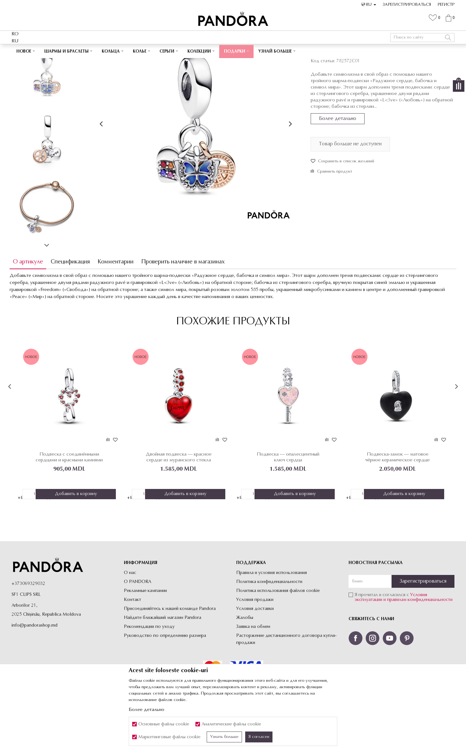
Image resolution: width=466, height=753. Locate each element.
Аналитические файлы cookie (231, 724)
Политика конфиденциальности (269, 626)
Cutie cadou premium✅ (210, 50)
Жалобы (244, 662)
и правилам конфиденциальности (418, 644)
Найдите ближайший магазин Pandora (162, 662)
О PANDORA (137, 626)
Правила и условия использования (271, 617)
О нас (130, 617)
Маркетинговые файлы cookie (169, 737)
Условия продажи (254, 644)
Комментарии (117, 307)
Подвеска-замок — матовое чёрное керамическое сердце (396, 501)
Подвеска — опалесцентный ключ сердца (287, 501)
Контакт (132, 644)
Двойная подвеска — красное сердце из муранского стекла (179, 501)
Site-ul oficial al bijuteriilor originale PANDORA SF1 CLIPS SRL (62, 63)
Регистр (446, 5)
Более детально (337, 163)
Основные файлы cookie (163, 724)
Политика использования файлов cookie (278, 635)
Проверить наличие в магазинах (185, 307)
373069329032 (29, 628)
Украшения (126, 63)
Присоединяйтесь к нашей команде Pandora (170, 653)
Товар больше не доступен (349, 189)
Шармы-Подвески (180, 63)
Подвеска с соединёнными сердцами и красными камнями (70, 501)
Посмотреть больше (262, 50)
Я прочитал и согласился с (404, 641)
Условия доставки (255, 653)
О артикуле (30, 307)
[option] (233, 51)
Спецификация (72, 307)
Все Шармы (150, 63)
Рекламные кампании (145, 635)
